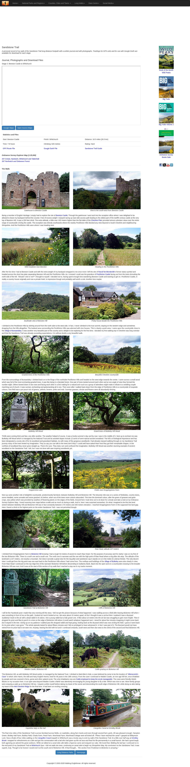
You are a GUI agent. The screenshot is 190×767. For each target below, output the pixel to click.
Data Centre (94, 3)
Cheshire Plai (96, 220)
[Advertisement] (95, 26)
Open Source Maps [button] (24, 128)
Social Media (108, 3)
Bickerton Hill (36, 554)
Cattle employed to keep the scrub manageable (94, 679)
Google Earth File (50, 148)
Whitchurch (35, 745)
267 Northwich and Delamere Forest (16, 161)
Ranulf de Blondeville (106, 272)
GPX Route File (9, 148)
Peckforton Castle (103, 274)
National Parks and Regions (33, 3)
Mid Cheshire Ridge (21, 687)
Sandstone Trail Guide (93, 148)
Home (15, 3)
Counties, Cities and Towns (59, 3)
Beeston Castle (62, 215)
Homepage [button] (81, 752)
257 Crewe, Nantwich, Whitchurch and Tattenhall (20, 159)
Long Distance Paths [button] (65, 752)
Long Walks (80, 3)
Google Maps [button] (8, 128)
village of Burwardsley (13, 331)
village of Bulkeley (111, 561)
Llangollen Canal (44, 738)
